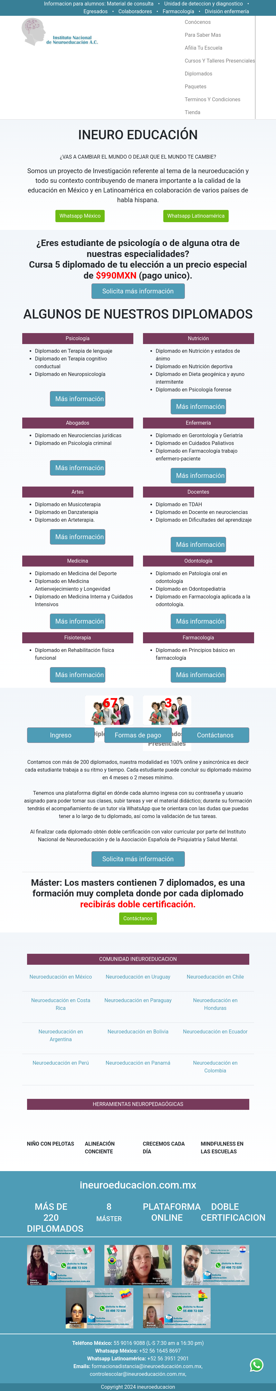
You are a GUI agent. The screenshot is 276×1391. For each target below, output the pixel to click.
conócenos (198, 22)
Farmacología (179, 11)
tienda (192, 112)
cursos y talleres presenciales (220, 61)
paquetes (195, 87)
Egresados (95, 11)
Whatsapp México (80, 216)
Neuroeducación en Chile (215, 977)
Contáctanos (215, 735)
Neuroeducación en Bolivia (138, 1032)
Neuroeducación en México (61, 977)
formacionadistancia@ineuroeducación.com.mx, (147, 1366)
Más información (79, 399)
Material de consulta (130, 4)
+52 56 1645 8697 (160, 1351)
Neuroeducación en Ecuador (215, 1032)
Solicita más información (138, 291)
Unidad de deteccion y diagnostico (203, 4)
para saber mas (203, 35)
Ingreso (60, 735)
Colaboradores (135, 11)
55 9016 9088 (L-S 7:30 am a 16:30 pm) (158, 1343)
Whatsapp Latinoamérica (196, 216)
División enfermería (227, 11)
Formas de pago (138, 735)
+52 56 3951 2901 (168, 1359)
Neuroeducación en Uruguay (138, 977)
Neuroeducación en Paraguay (137, 1000)
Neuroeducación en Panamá (138, 1063)
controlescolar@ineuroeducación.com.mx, (138, 1374)
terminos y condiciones (213, 99)
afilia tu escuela (204, 48)
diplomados (199, 74)
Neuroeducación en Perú (61, 1063)
